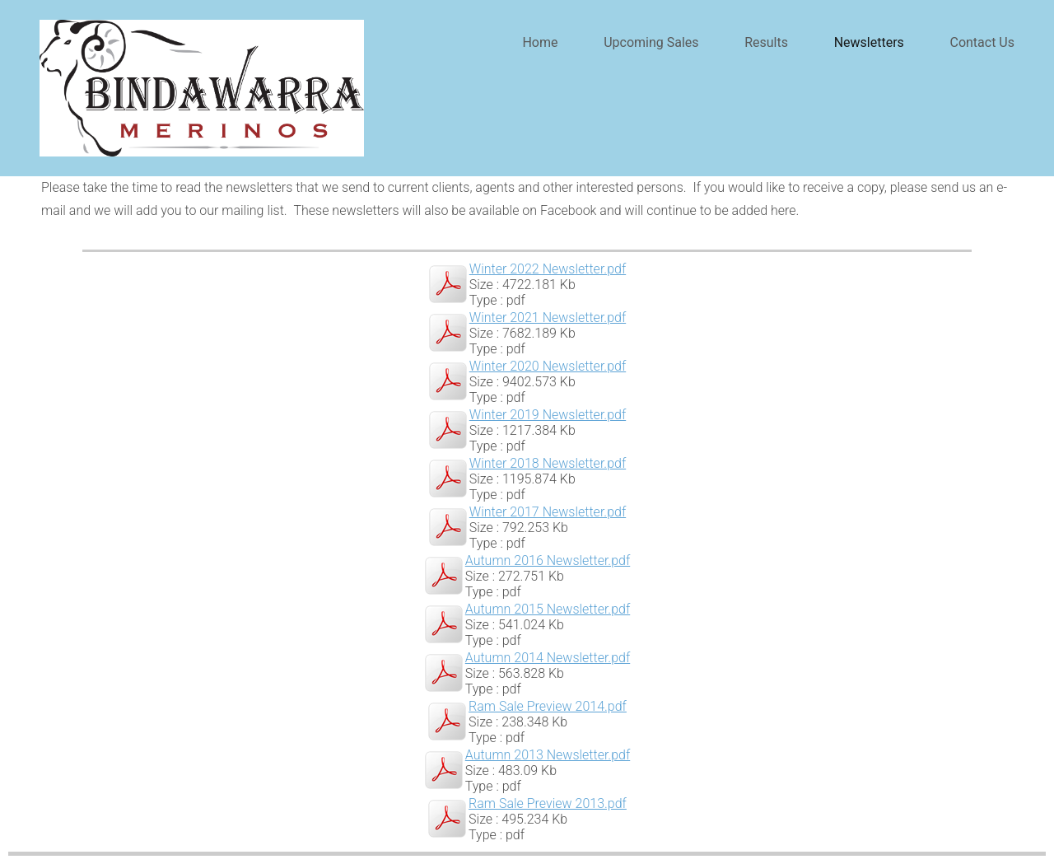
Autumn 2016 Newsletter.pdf (547, 560)
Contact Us (981, 42)
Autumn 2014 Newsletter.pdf (547, 658)
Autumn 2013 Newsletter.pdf (547, 755)
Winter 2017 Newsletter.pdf (547, 512)
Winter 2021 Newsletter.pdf (547, 317)
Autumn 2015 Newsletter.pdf (547, 609)
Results (766, 42)
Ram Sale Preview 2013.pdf (548, 803)
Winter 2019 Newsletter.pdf (547, 415)
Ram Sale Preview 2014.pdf (548, 706)
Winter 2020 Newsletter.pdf (547, 366)
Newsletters (869, 42)
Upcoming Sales (651, 42)
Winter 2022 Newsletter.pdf (547, 269)
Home (539, 42)
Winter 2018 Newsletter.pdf (547, 463)
